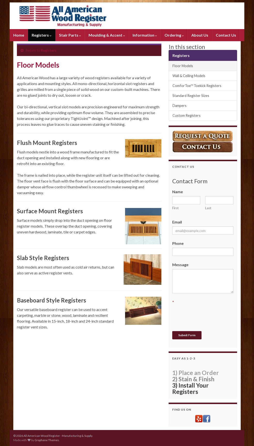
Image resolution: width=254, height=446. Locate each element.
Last (208, 208)
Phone (178, 243)
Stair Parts (70, 35)
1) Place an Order (195, 372)
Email (177, 222)
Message (180, 264)
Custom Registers (186, 115)
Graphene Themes (47, 440)
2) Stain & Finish (193, 378)
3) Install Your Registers (190, 388)
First (175, 208)
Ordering (174, 35)
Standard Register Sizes (190, 96)
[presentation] (209, 315)
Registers (42, 35)
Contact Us (226, 35)
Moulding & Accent (107, 35)
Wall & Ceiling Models (188, 76)
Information (145, 35)
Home (18, 35)
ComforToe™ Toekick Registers (196, 86)
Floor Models (182, 66)
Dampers (179, 106)
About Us (199, 35)
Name (177, 191)
